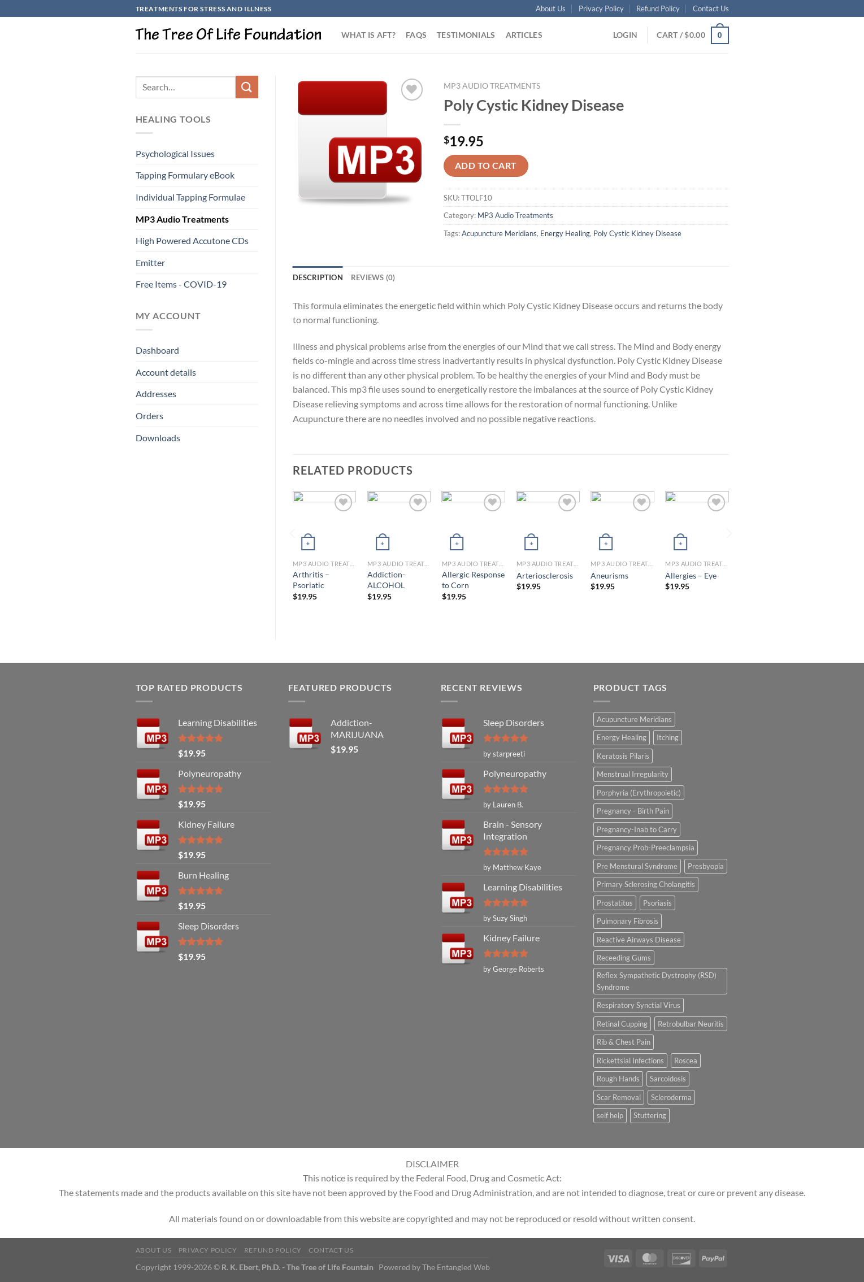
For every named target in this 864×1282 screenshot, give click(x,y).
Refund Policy (658, 8)
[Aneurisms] (622, 522)
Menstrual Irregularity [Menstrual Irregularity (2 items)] (632, 774)
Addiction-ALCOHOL (386, 580)
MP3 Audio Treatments (182, 219)
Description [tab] (318, 277)
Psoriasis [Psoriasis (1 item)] (657, 902)
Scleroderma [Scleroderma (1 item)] (671, 1097)
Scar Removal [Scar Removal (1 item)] (619, 1097)
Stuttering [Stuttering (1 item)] (649, 1115)
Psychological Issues (175, 153)
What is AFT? (368, 35)
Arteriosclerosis (544, 575)
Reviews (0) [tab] (373, 277)
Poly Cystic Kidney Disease (637, 233)
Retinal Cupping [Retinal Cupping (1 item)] (622, 1023)
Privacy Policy (601, 8)
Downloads (158, 437)
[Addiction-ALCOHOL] (399, 522)
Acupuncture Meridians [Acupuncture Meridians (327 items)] (634, 719)
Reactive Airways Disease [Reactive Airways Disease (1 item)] (639, 939)
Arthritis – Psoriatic (311, 580)
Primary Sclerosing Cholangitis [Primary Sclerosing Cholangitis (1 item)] (646, 884)
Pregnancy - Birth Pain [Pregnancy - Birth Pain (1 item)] (633, 810)
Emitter (150, 262)
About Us (551, 8)
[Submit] (247, 87)
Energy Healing (565, 233)
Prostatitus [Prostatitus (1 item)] (615, 902)
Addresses (156, 393)
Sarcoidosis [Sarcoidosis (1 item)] (668, 1078)
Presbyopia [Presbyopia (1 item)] (706, 866)
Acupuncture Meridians (499, 233)
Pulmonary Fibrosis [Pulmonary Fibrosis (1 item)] (627, 920)
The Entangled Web (456, 1267)
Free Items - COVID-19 (181, 284)
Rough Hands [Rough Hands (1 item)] (618, 1078)
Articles (524, 35)
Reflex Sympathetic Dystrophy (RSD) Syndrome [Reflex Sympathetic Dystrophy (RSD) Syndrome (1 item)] (657, 981)
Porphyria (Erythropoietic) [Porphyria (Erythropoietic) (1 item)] (639, 792)
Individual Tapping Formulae (190, 197)
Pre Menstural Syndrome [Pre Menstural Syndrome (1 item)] (637, 866)
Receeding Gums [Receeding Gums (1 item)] (624, 957)
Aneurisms (609, 575)
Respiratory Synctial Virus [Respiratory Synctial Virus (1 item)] (638, 1005)
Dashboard (157, 350)
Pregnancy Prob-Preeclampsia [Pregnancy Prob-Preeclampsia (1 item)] (645, 847)
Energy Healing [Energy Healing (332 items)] (621, 737)
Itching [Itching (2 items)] (668, 737)
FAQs (416, 35)
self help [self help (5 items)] (610, 1115)
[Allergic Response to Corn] (473, 522)
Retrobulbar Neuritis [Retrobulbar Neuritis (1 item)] (691, 1023)
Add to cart (486, 165)
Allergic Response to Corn (473, 580)
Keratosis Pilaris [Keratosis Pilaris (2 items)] (623, 755)
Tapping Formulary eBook (185, 175)
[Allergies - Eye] (696, 522)
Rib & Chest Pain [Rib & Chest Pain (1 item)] (623, 1041)
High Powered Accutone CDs (192, 240)
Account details (166, 372)
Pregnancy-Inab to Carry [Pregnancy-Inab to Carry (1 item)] (637, 829)
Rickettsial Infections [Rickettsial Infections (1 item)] (630, 1060)
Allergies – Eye (691, 575)
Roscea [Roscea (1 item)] (685, 1060)
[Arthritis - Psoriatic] (324, 522)
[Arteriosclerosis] (548, 522)
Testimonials (466, 35)
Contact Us (711, 8)
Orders (149, 415)
